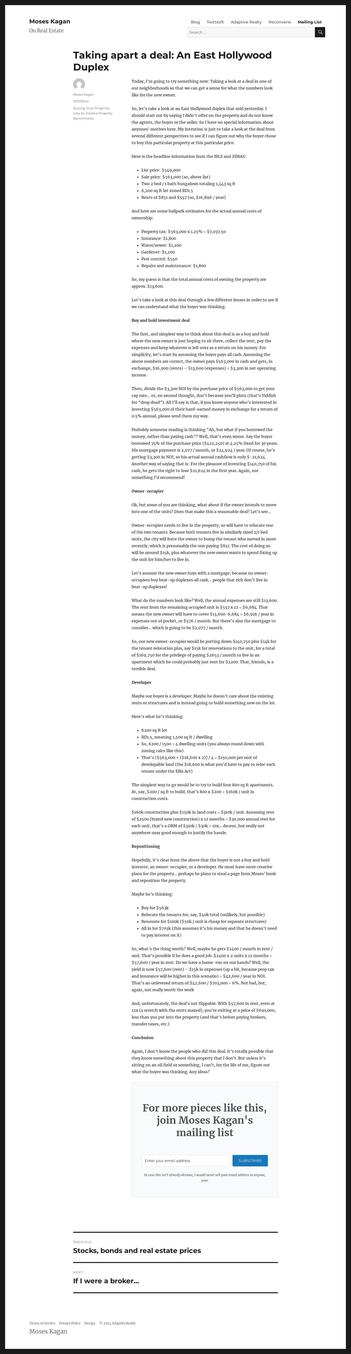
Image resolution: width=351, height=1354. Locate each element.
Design (89, 1323)
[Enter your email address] (186, 1160)
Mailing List (310, 22)
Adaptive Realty (246, 22)
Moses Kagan (49, 21)
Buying (79, 108)
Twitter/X (215, 22)
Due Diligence (97, 108)
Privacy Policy (69, 1323)
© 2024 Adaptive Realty (117, 1323)
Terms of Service (42, 1323)
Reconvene (280, 22)
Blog (195, 22)
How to (78, 113)
